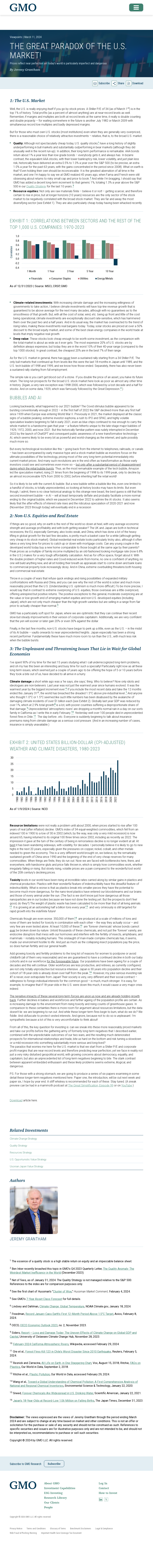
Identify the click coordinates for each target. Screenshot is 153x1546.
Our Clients (51, 1502)
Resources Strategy (21, 1152)
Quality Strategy (18, 1145)
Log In (103, 1483)
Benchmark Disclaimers (80, 1528)
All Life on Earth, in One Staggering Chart (66, 1363)
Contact (104, 1488)
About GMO (51, 1483)
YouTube (126, 1085)
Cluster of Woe (62, 1291)
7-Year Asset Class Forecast (44, 1299)
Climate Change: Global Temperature (61, 1306)
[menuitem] (71, 1483)
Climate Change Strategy (23, 1138)
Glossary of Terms (58, 1528)
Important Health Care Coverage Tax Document (61, 1533)
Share (121, 83)
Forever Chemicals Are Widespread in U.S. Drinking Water (57, 1393)
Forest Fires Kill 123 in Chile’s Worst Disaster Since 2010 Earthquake (68, 1351)
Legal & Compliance (104, 1528)
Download (137, 83)
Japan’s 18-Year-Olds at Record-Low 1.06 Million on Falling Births (53, 1400)
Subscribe (104, 83)
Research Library (55, 1497)
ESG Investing (53, 1493)
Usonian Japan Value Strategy (26, 1166)
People (48, 1507)
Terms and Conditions (36, 1528)
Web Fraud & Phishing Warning (23, 1533)
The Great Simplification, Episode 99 (90, 1085)
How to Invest (108, 1493)
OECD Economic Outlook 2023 (39, 1325)
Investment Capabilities (59, 1488)
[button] (135, 7)
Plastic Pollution (39, 1374)
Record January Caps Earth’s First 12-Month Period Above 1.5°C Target (69, 1314)
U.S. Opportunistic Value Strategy (28, 1159)
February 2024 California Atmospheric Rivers (41, 1344)
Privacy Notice (16, 1528)
